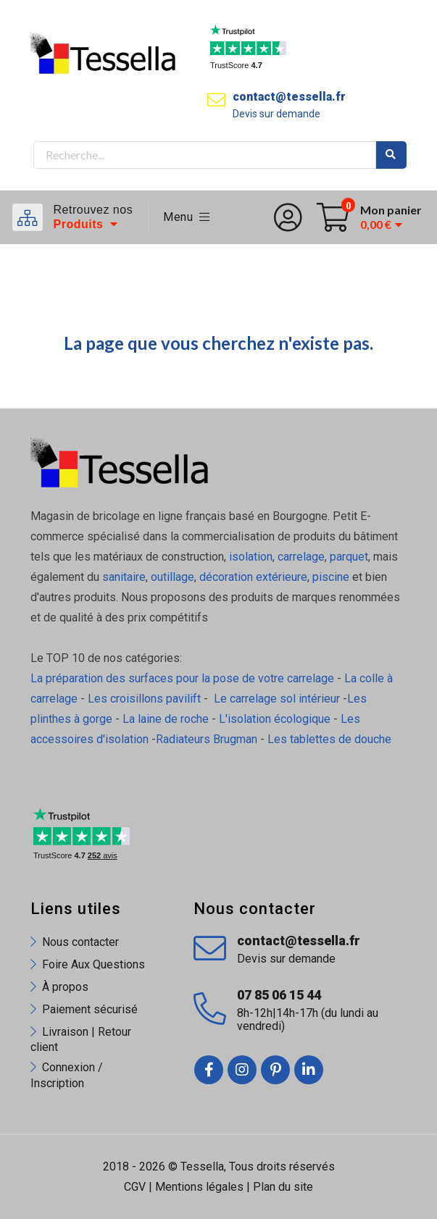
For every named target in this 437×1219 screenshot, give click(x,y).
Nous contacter (80, 942)
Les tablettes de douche (330, 739)
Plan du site (283, 1187)
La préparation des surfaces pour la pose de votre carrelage (182, 678)
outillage (172, 577)
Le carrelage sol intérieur (277, 698)
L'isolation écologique (274, 719)
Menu (186, 217)
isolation (250, 557)
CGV (135, 1187)
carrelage (301, 557)
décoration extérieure (253, 577)
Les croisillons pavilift (144, 698)
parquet (349, 557)
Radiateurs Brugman (206, 739)
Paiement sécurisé (90, 1009)
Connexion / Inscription (66, 1074)
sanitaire (124, 577)
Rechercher (391, 155)
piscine (330, 577)
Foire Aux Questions (93, 964)
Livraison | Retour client (80, 1039)
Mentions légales (199, 1187)
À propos (65, 987)
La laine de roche (165, 719)
